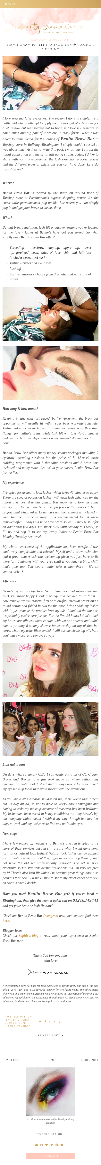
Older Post (89, 1060)
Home (51, 1060)
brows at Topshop (18, 1023)
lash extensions (18, 1026)
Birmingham (21, 1020)
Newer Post (11, 1060)
